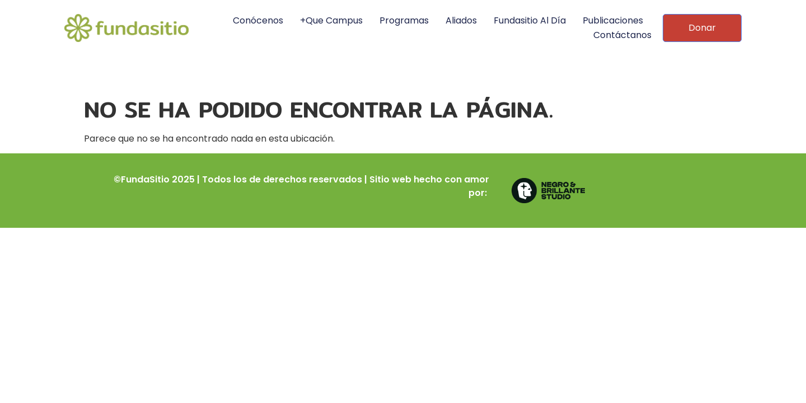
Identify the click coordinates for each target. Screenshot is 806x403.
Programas (404, 20)
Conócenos (258, 20)
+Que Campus (331, 20)
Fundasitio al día (530, 20)
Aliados (461, 20)
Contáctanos (622, 35)
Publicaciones (613, 20)
